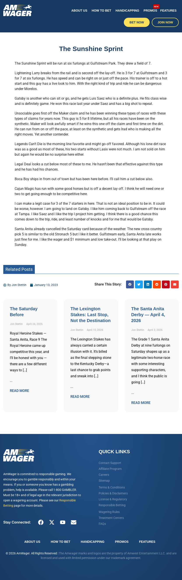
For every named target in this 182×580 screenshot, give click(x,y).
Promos (151, 8)
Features (168, 10)
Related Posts (19, 269)
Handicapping (127, 10)
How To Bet (101, 10)
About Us (79, 10)
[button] (130, 284)
